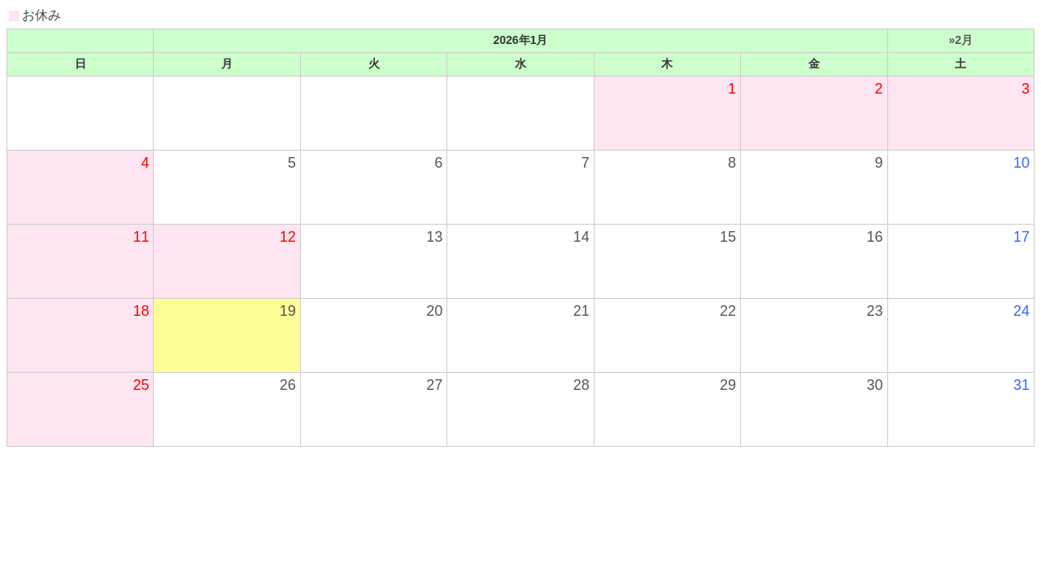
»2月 (960, 39)
